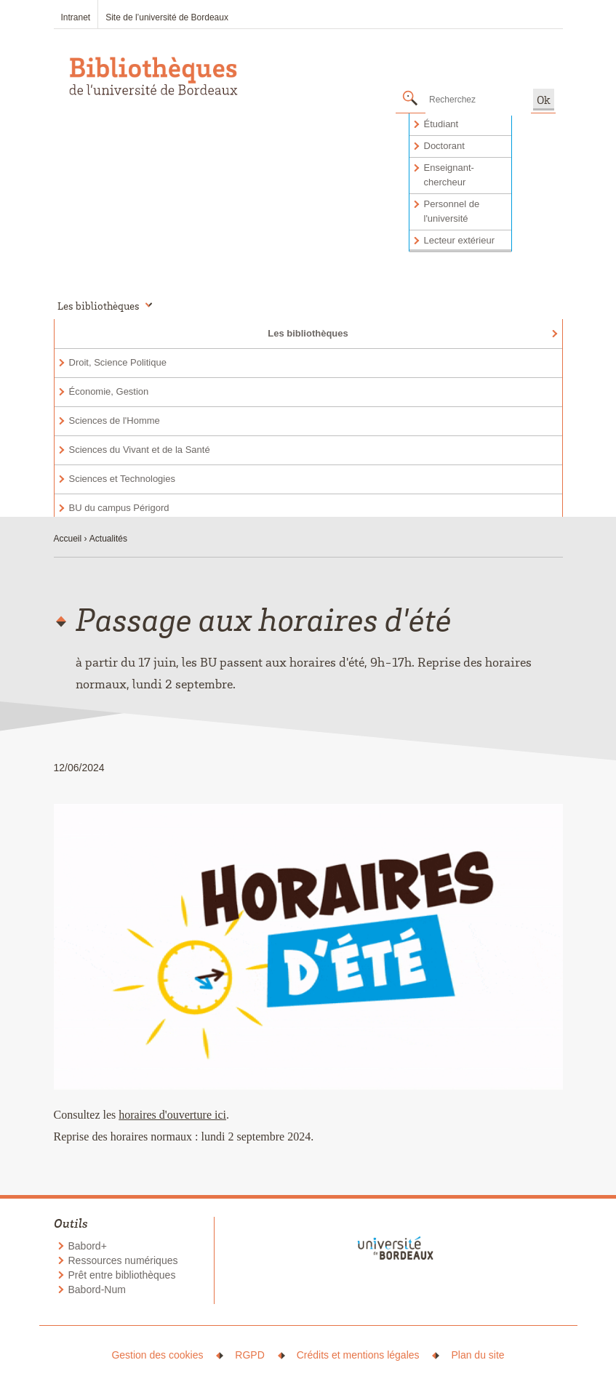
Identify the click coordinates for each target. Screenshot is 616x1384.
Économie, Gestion (109, 391)
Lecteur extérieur (459, 240)
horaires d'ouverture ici (172, 1115)
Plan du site (477, 1355)
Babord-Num (97, 1289)
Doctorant (444, 145)
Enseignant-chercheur (449, 175)
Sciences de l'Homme (114, 420)
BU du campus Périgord (119, 507)
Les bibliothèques (308, 333)
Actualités (108, 539)
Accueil (68, 539)
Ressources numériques (123, 1260)
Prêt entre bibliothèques (122, 1275)
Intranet (76, 17)
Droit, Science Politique (118, 362)
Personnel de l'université (452, 211)
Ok (544, 99)
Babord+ (87, 1246)
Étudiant (441, 123)
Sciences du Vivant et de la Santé (139, 449)
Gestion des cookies (157, 1355)
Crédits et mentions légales (358, 1355)
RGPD (249, 1355)
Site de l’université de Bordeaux (166, 17)
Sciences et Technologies (122, 478)
